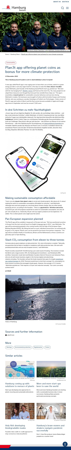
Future (47, 347)
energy (30, 91)
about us (57, 1)
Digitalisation (38, 347)
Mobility (25, 91)
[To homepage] (14, 8)
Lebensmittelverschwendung (53, 123)
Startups (9, 347)
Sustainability (10, 62)
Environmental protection (23, 347)
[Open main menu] (67, 8)
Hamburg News (15, 54)
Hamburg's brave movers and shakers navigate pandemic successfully (50, 428)
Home (7, 54)
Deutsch (65, 1)
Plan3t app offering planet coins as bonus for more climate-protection (42, 54)
